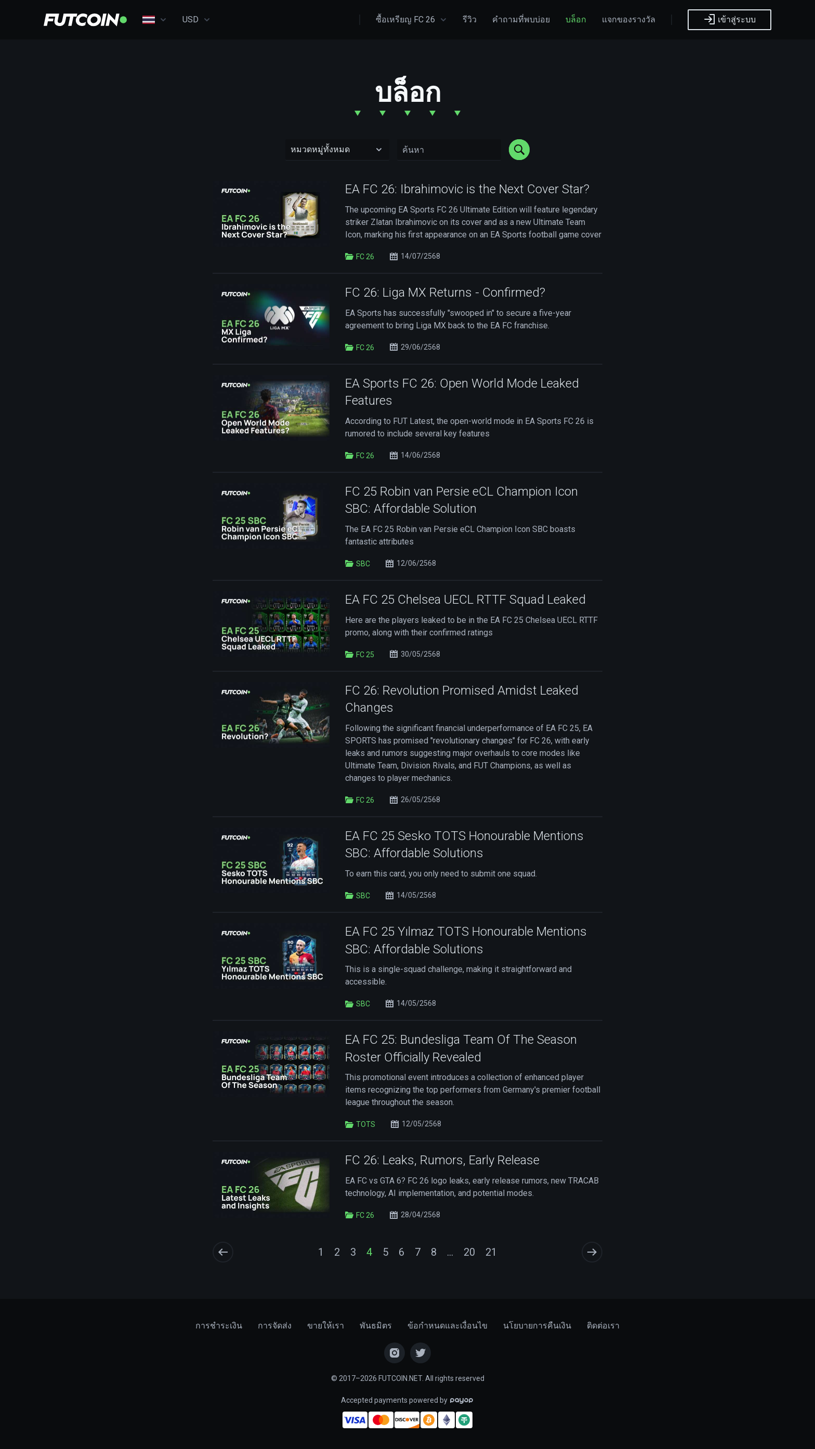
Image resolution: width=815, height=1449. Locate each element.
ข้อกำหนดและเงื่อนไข (447, 1326)
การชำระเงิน (218, 1326)
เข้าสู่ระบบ (729, 19)
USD (196, 20)
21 (491, 1252)
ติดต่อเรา (603, 1326)
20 (469, 1252)
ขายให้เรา (325, 1326)
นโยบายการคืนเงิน (537, 1326)
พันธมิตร (376, 1326)
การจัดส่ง (275, 1326)
